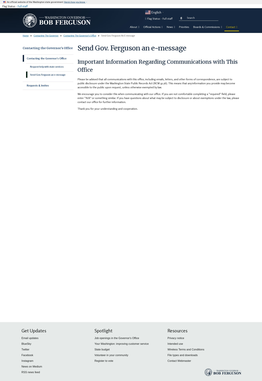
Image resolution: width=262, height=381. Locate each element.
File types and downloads (183, 355)
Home (26, 35)
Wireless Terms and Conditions (186, 349)
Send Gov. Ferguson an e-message (48, 74)
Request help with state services (46, 66)
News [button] (171, 27)
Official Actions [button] (153, 27)
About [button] (134, 27)
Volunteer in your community (111, 355)
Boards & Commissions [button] (207, 27)
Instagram (27, 360)
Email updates (30, 338)
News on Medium (32, 366)
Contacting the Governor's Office (48, 48)
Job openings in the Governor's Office (117, 338)
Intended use (175, 343)
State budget (102, 349)
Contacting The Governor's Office (79, 35)
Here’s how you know (75, 2)
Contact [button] (231, 27)
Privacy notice (176, 338)
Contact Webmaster (179, 360)
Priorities (184, 27)
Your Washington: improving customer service (122, 343)
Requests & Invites (38, 85)
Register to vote (104, 360)
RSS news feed (31, 372)
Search (182, 17)
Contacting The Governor (46, 35)
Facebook (27, 355)
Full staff (23, 6)
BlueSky (26, 343)
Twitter (25, 349)
